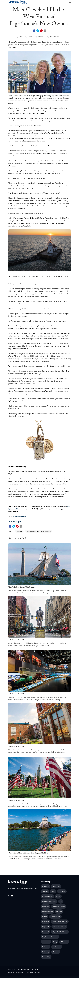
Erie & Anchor (57, 947)
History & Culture (54, 37)
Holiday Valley (46, 957)
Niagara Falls (45, 927)
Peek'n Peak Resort (47, 911)
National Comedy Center (49, 901)
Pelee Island (45, 932)
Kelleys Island (56, 886)
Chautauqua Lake (55, 917)
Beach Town (45, 906)
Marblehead (45, 922)
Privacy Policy (28, 972)
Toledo (53, 891)
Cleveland (19, 531)
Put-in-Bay (45, 886)
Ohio (20, 37)
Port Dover (56, 952)
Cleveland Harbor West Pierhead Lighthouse (39, 531)
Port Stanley (45, 952)
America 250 (45, 942)
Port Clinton (45, 947)
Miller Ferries (64, 942)
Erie (61, 901)
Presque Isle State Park (59, 927)
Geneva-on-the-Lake (59, 906)
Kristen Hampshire (19, 516)
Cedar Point (62, 891)
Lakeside (44, 917)
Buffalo (58, 896)
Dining (55, 942)
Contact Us (19, 972)
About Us (11, 972)
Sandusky (45, 891)
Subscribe (37, 972)
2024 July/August (14, 521)
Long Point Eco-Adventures (49, 937)
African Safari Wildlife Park (60, 922)
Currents (30, 37)
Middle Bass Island (47, 896)
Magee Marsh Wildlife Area (60, 932)
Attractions (41, 37)
